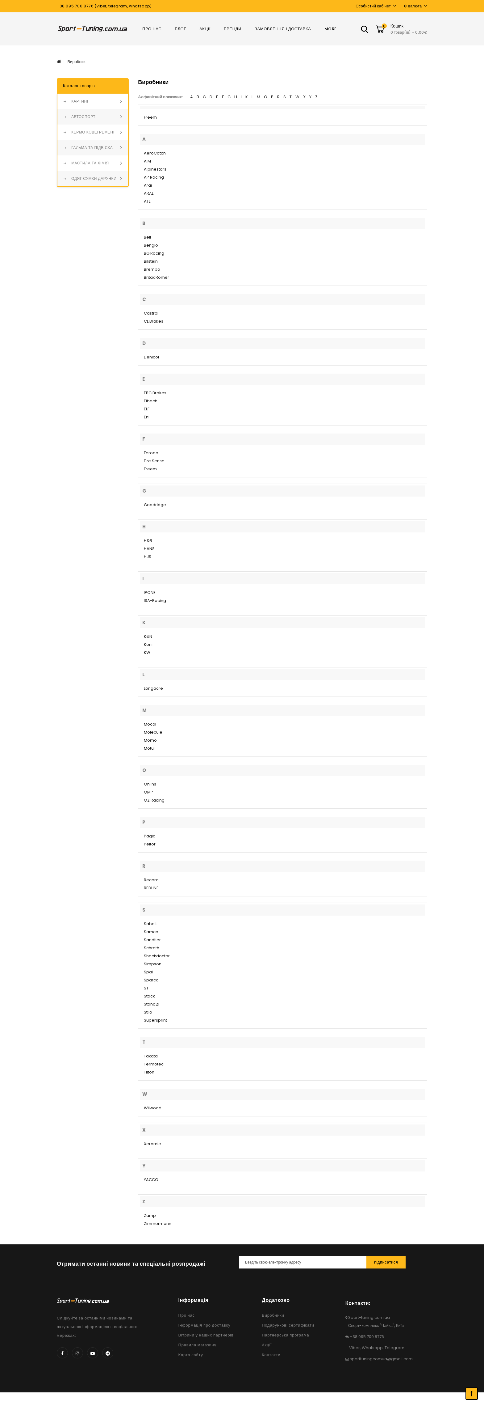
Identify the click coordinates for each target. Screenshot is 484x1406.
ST (146, 988)
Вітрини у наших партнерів (206, 1335)
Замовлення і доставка (283, 29)
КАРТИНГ (80, 101)
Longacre (153, 688)
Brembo (152, 269)
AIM (147, 161)
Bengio (151, 245)
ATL (147, 201)
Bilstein (151, 261)
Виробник (77, 62)
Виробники (273, 1315)
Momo (150, 740)
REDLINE (151, 888)
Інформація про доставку (204, 1325)
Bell (147, 237)
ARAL (148, 193)
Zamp (150, 1215)
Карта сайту (190, 1355)
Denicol (151, 357)
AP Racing (154, 177)
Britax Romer (156, 277)
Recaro (151, 880)
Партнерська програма (285, 1335)
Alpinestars (155, 169)
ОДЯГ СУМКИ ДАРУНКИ (93, 178)
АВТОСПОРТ (83, 116)
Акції (205, 29)
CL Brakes (153, 321)
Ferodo (151, 453)
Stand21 (151, 1004)
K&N (148, 636)
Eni (146, 417)
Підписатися (386, 1262)
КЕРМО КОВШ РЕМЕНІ (93, 132)
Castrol (151, 313)
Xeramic (152, 1144)
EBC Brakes (155, 393)
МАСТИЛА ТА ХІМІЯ (90, 163)
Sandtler (152, 940)
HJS (147, 557)
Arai (148, 185)
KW (147, 652)
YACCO (151, 1180)
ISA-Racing (155, 600)
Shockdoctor (157, 956)
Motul (149, 748)
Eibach (150, 401)
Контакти (271, 1355)
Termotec (154, 1064)
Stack (149, 996)
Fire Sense (154, 461)
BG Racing (154, 253)
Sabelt (150, 924)
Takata (151, 1056)
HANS (149, 549)
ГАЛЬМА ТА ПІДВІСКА (92, 147)
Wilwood (152, 1108)
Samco (151, 932)
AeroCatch (155, 153)
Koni (148, 644)
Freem (150, 117)
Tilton (149, 1072)
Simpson (152, 964)
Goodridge (155, 505)
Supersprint (155, 1020)
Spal (148, 972)
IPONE (150, 592)
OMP (148, 792)
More (330, 29)
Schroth (151, 948)
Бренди (232, 29)
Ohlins (150, 784)
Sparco (151, 980)
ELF (146, 409)
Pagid (150, 836)
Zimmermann (157, 1223)
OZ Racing (154, 800)
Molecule (153, 732)
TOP (471, 1393)
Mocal (150, 724)
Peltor (150, 844)
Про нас (151, 29)
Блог (180, 29)
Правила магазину (197, 1345)
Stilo (148, 1012)
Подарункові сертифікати (288, 1325)
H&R (148, 541)
